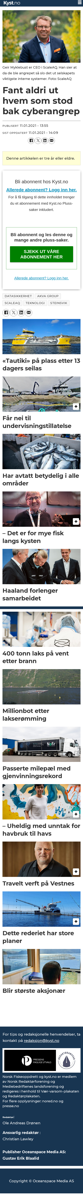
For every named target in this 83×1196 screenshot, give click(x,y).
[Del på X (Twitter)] (38, 140)
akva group (48, 296)
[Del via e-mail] (51, 140)
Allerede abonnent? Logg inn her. (41, 189)
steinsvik (58, 303)
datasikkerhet (18, 296)
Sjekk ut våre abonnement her (41, 254)
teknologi (35, 303)
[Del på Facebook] (31, 140)
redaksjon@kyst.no (41, 1040)
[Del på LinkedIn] (45, 140)
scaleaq (12, 303)
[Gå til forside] (12, 3)
